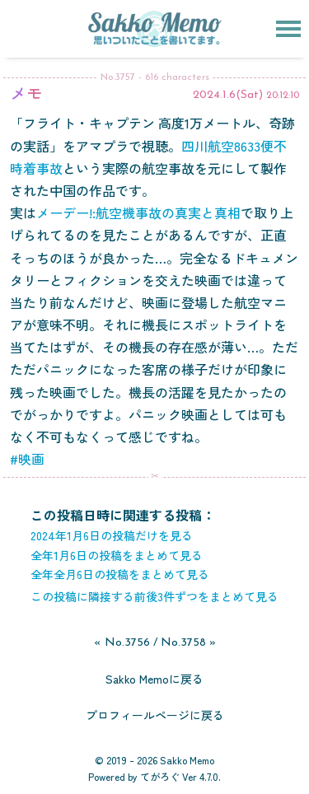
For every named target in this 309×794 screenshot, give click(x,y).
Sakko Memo (187, 760)
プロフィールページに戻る (155, 715)
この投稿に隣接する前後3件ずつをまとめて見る (154, 596)
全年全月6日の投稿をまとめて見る (119, 574)
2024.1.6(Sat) (228, 95)
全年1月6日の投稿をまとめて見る (116, 555)
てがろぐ (160, 776)
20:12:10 (282, 95)
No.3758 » (188, 643)
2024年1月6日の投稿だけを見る (111, 535)
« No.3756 (122, 643)
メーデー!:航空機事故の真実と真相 (138, 212)
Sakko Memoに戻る (154, 678)
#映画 (27, 459)
